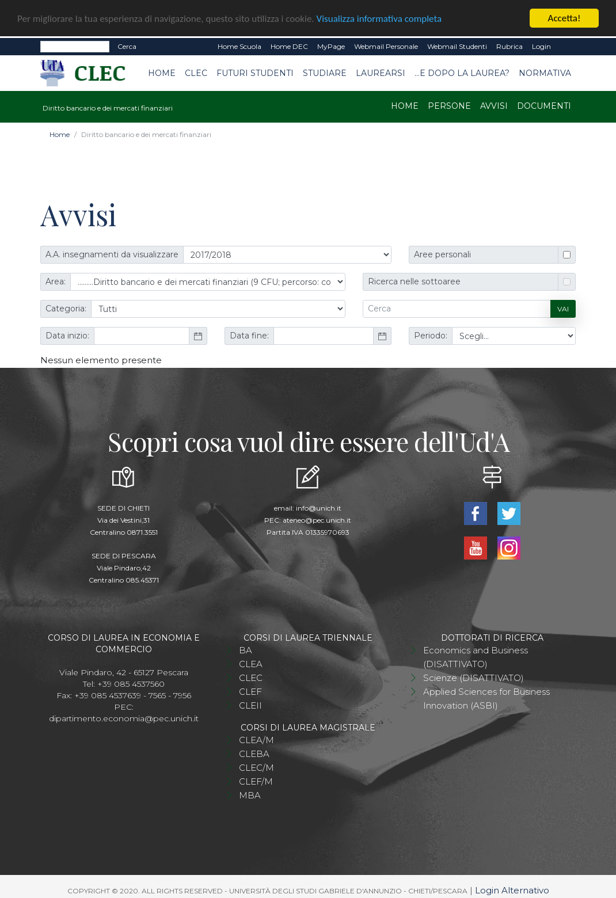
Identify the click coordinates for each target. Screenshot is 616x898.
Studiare (325, 71)
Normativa (545, 71)
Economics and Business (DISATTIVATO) (475, 656)
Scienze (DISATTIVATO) (473, 676)
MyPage (331, 45)
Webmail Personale (386, 45)
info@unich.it (318, 507)
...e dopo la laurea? (462, 71)
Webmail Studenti (457, 45)
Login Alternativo (512, 889)
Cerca (126, 45)
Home (162, 71)
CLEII (250, 704)
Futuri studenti (255, 71)
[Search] (74, 45)
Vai (563, 307)
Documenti (544, 105)
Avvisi (494, 105)
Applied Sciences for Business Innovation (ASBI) (486, 697)
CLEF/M (256, 780)
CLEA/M (256, 738)
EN (566, 45)
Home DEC (289, 45)
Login (541, 45)
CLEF (250, 690)
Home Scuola (239, 45)
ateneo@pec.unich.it (317, 519)
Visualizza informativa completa (379, 17)
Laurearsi (380, 71)
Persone (449, 105)
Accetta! (564, 17)
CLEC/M (256, 766)
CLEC (196, 71)
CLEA (251, 662)
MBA (250, 794)
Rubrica (509, 45)
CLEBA (254, 752)
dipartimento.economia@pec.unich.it (124, 717)
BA (245, 649)
